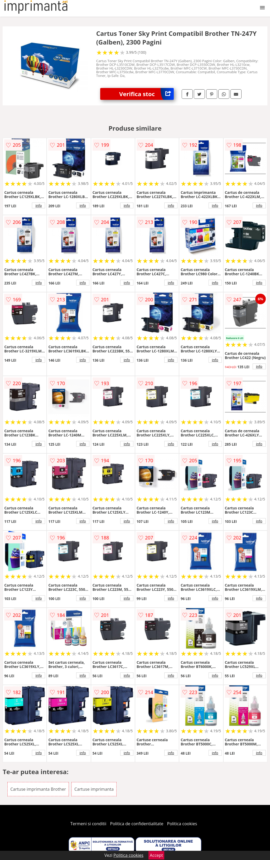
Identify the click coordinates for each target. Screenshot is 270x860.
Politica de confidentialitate (136, 824)
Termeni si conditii (88, 824)
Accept (156, 855)
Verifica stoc (146, 94)
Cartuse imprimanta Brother (38, 789)
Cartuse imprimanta (94, 789)
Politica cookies (182, 824)
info (38, 205)
